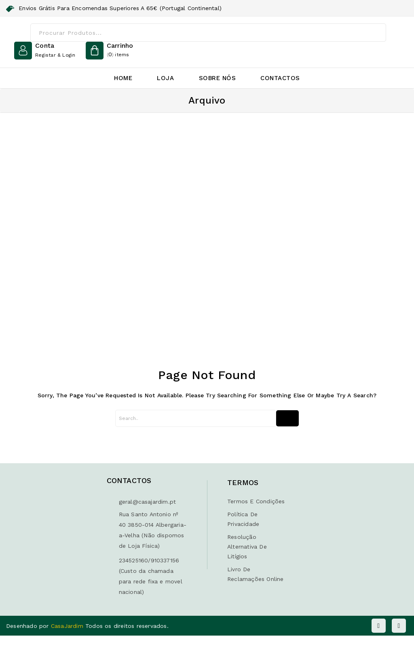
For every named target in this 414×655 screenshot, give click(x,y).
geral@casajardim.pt (147, 501)
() (120, 50)
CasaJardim (68, 626)
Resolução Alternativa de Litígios (247, 547)
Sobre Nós (217, 78)
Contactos (280, 78)
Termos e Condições (256, 501)
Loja (165, 78)
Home (123, 78)
